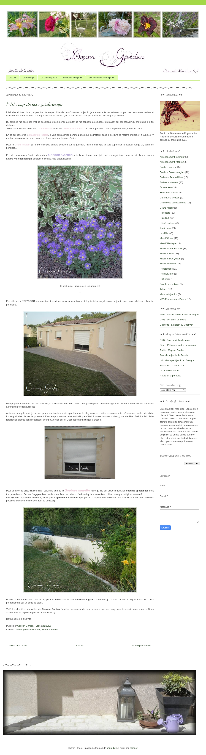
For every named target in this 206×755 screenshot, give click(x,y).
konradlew (112, 748)
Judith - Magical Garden (172, 350)
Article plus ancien (141, 645)
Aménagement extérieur (28, 629)
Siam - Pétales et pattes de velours (178, 345)
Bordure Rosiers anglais (172, 172)
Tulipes (163, 289)
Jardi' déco (165, 228)
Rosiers (164, 279)
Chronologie (28, 77)
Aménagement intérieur (172, 162)
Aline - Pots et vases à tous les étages (179, 314)
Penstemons (166, 268)
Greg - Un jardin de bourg (173, 319)
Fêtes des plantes (169, 192)
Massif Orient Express (171, 248)
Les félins (165, 233)
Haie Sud (164, 218)
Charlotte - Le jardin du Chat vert (176, 324)
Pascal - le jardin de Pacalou (174, 355)
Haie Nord (165, 212)
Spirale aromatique (169, 284)
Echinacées (166, 187)
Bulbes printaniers (169, 182)
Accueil (12, 77)
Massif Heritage (168, 243)
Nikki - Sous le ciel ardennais (174, 340)
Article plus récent (18, 645)
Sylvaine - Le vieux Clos (172, 365)
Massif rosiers (167, 253)
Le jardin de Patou (169, 370)
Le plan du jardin (49, 77)
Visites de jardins (168, 294)
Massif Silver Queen (170, 258)
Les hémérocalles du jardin (101, 77)
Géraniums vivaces (170, 197)
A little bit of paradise (170, 375)
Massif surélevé (168, 263)
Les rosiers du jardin (72, 77)
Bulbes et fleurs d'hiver (171, 177)
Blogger (133, 748)
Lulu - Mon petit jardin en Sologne (177, 360)
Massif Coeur (167, 238)
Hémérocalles (167, 223)
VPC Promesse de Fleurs (173, 299)
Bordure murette (50, 629)
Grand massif (167, 207)
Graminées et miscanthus (173, 202)
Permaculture (167, 273)
